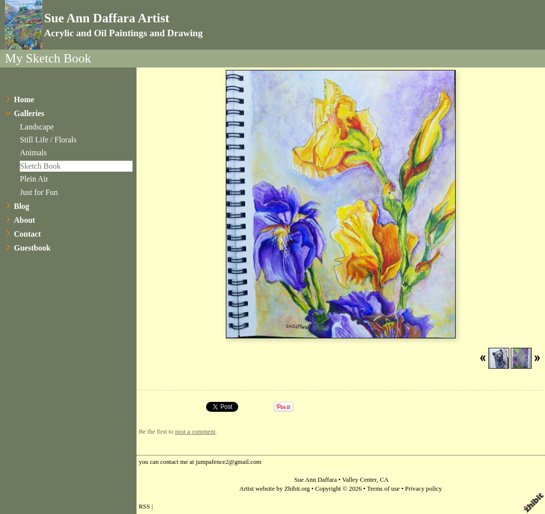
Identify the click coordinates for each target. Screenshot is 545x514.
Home (24, 99)
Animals (33, 152)
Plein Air (34, 179)
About (24, 220)
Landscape (37, 127)
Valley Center (359, 479)
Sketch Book (40, 166)
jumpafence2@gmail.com (228, 461)
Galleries (29, 113)
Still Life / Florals (48, 139)
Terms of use (383, 488)
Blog (21, 206)
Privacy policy (423, 488)
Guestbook (32, 248)
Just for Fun (39, 192)
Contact (27, 234)
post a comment (195, 431)
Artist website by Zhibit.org (274, 488)
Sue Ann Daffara (315, 479)
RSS (144, 506)
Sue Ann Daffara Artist (106, 18)
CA (384, 479)
